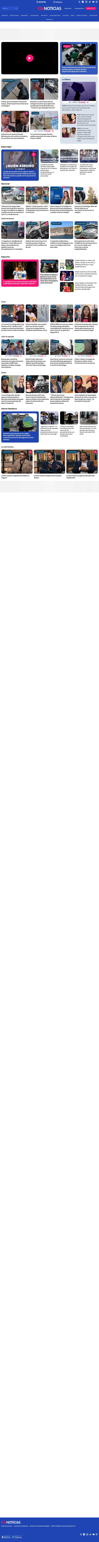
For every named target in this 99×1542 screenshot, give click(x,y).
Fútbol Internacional (48, 262)
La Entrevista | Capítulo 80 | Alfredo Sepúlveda (80, 477)
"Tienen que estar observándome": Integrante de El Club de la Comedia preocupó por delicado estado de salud (61, 399)
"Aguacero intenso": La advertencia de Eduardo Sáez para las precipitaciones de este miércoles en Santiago (49, 430)
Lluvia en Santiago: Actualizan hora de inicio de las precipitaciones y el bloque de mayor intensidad (67, 431)
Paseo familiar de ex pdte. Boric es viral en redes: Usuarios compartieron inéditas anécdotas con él (36, 327)
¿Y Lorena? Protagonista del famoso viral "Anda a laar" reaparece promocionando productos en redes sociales (12, 327)
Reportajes (24, 15)
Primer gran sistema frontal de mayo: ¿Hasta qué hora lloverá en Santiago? (14, 104)
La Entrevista (93, 15)
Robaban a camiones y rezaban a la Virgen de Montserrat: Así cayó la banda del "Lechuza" (68, 167)
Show (72, 15)
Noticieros (49, 19)
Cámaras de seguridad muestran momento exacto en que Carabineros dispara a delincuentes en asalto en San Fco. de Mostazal (12, 210)
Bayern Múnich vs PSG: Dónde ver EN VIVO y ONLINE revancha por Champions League (86, 274)
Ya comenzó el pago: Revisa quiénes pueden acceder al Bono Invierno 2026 (43, 136)
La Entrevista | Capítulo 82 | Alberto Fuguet (15, 477)
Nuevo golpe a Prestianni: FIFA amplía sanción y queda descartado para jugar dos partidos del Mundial (86, 286)
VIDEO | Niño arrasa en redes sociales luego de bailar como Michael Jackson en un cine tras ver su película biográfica (61, 328)
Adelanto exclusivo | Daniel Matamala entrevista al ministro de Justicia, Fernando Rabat (14, 136)
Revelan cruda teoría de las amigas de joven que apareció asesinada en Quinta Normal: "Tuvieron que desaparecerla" (42, 105)
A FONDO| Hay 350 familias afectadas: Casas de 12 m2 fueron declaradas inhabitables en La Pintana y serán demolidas (48, 170)
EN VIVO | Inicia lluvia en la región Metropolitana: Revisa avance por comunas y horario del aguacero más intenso (18, 437)
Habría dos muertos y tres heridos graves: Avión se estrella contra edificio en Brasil (36, 244)
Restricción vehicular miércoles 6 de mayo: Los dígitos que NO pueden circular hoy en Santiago (36, 362)
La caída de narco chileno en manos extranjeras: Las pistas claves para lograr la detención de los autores (88, 169)
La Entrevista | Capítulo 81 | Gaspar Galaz (48, 477)
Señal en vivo (91, 8)
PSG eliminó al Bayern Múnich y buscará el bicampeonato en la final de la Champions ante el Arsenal (49, 279)
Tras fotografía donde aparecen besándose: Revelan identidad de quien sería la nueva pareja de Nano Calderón (12, 399)
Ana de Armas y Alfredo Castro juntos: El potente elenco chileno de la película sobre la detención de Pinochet (37, 399)
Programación (79, 8)
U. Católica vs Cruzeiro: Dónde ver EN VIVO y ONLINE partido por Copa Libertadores (20, 283)
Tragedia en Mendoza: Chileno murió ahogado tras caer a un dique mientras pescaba (61, 244)
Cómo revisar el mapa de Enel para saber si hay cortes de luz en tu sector (85, 361)
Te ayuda (66, 15)
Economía (44, 15)
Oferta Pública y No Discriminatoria (63, 1526)
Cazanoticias (34, 15)
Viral (4, 307)
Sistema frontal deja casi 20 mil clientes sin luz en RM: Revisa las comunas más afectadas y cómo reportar (78, 108)
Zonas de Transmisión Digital (39, 1526)
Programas (67, 8)
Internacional (14, 15)
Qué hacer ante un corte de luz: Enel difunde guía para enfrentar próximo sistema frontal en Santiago (61, 362)
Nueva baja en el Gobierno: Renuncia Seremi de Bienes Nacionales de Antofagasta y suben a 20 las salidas (61, 209)
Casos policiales (55, 15)
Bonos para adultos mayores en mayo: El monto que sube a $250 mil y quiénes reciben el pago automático (12, 363)
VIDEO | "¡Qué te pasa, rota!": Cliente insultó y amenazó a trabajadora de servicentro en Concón (37, 209)
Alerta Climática (81, 15)
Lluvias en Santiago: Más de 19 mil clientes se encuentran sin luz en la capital (86, 209)
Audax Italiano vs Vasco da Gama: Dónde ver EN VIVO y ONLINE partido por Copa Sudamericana (85, 264)
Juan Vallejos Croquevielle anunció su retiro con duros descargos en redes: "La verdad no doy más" (86, 398)
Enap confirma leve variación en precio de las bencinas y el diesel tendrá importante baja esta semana (79, 69)
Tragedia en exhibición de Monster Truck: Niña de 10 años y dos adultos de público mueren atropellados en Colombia (11, 245)
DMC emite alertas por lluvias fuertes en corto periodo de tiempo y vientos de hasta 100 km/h (88, 430)
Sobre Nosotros (6, 1526)
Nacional (5, 15)
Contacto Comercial (21, 1526)
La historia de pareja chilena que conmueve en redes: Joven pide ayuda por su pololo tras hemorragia (86, 327)
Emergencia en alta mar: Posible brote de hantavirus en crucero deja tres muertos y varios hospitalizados (86, 245)
